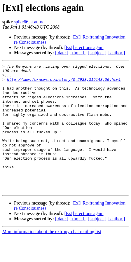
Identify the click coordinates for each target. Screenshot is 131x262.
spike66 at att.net (30, 21)
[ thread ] (78, 52)
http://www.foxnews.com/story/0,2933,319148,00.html (64, 82)
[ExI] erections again (83, 47)
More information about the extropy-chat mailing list (51, 256)
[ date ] (61, 52)
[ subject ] (97, 52)
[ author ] (116, 52)
